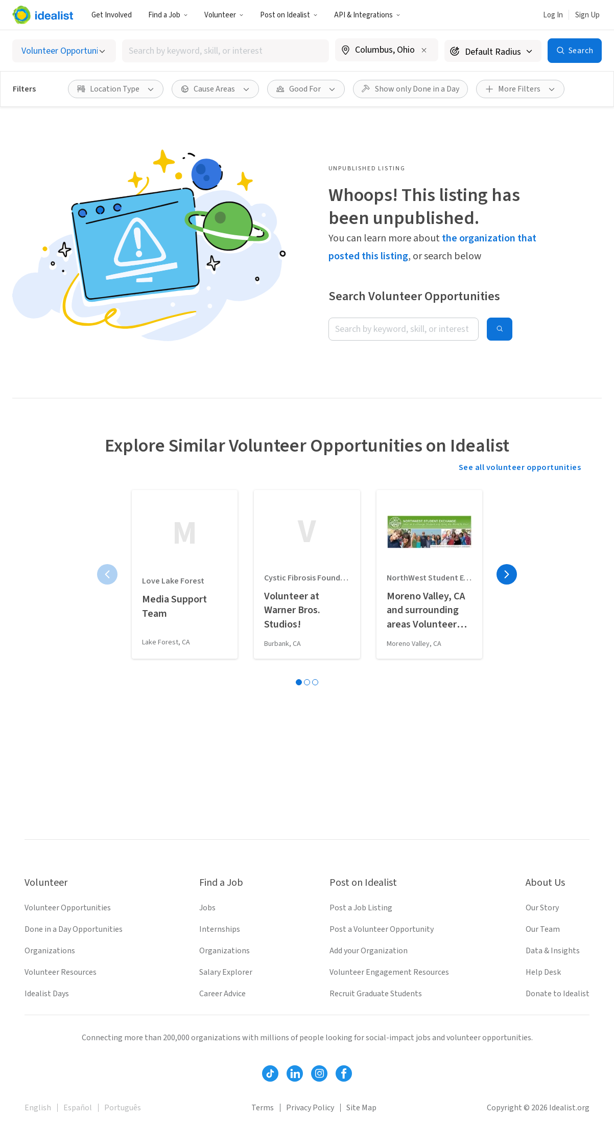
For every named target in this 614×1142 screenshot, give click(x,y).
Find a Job (168, 15)
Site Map (361, 1107)
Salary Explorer (225, 972)
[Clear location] (424, 50)
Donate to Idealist (557, 993)
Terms (262, 1107)
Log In (553, 15)
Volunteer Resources (61, 972)
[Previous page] (107, 574)
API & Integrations (367, 15)
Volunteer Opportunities (68, 907)
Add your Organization (368, 950)
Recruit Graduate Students (375, 993)
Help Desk (543, 972)
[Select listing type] (64, 50)
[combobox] (225, 51)
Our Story (542, 907)
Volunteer (224, 15)
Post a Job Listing (360, 907)
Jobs (207, 907)
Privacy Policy (310, 1107)
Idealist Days (47, 993)
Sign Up (587, 15)
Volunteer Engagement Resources (389, 972)
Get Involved (111, 15)
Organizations (50, 950)
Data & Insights (553, 950)
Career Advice (222, 993)
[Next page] (507, 574)
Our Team (543, 929)
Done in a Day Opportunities (74, 929)
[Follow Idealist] (270, 1073)
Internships (219, 929)
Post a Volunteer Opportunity (381, 929)
